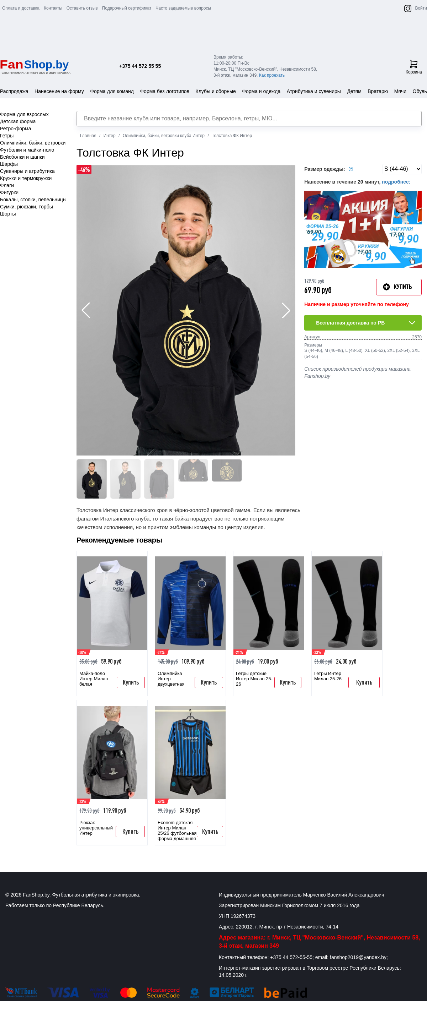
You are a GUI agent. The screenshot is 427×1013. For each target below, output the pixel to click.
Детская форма (18, 121)
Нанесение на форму (59, 91)
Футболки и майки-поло (27, 150)
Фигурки (9, 192)
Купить (131, 682)
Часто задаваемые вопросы (183, 8)
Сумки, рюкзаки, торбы (26, 206)
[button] (286, 310)
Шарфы (9, 164)
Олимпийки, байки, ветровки (32, 143)
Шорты (8, 214)
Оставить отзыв (82, 8)
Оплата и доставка (20, 8)
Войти (421, 8)
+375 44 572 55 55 (140, 66)
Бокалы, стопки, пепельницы (33, 199)
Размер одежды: (329, 169)
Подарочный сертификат (127, 8)
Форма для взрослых (24, 114)
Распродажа (14, 91)
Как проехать (272, 75)
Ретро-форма (15, 128)
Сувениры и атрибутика (27, 171)
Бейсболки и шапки (22, 157)
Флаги (7, 185)
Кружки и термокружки (26, 178)
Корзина (414, 67)
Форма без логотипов (164, 91)
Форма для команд (112, 91)
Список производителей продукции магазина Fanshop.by (357, 372)
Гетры (7, 135)
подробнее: (396, 182)
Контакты (53, 8)
